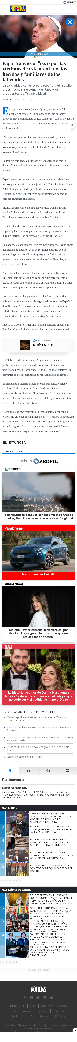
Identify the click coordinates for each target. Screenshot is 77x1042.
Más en (39, 461)
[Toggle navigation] (5, 9)
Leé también (43, 340)
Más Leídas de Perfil (16, 890)
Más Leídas (9, 808)
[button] (71, 125)
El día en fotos (44, 345)
